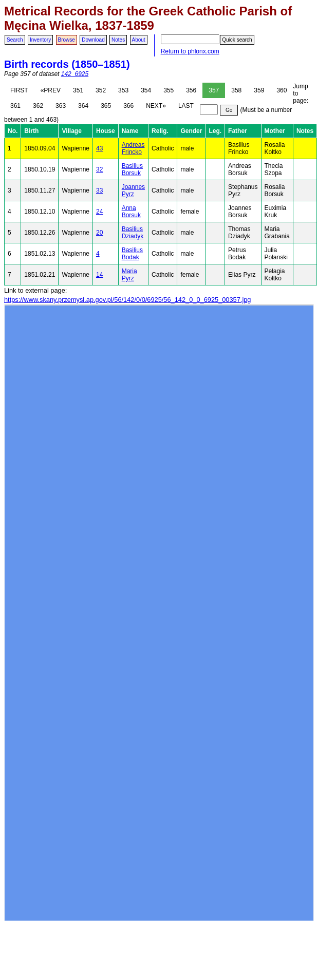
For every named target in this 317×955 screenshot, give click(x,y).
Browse (66, 40)
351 (78, 90)
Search (15, 40)
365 (106, 105)
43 (99, 148)
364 (83, 105)
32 (99, 169)
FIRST (19, 90)
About (138, 40)
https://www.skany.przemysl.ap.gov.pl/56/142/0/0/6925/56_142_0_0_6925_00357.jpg (127, 299)
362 (38, 105)
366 (128, 105)
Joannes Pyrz (133, 190)
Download (93, 40)
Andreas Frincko (133, 148)
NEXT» (156, 105)
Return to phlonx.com (190, 51)
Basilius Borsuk (132, 169)
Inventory (40, 40)
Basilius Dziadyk (133, 232)
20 (99, 232)
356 (191, 90)
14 (99, 274)
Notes (118, 40)
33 (99, 190)
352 (101, 90)
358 (236, 90)
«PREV (51, 90)
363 (60, 105)
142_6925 (74, 74)
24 (99, 211)
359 (259, 90)
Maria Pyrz (129, 275)
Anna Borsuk (131, 211)
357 (214, 90)
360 (281, 90)
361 (15, 105)
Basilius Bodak (132, 253)
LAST (186, 105)
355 (168, 90)
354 (146, 90)
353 (123, 90)
